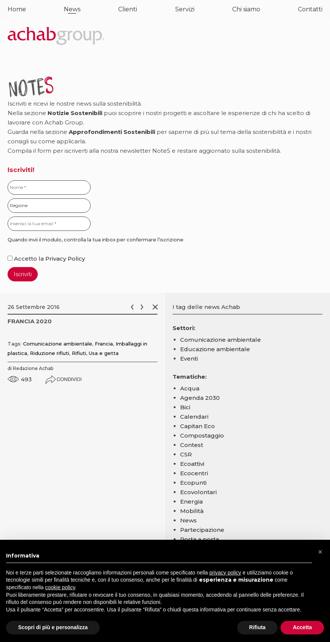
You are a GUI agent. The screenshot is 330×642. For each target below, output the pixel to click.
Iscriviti (23, 274)
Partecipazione (202, 529)
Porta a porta (199, 539)
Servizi (184, 9)
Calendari (194, 416)
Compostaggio (202, 435)
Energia (191, 501)
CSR (186, 454)
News (72, 9)
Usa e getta (104, 353)
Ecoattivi (192, 463)
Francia (104, 344)
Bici (185, 407)
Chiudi (157, 307)
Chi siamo (246, 9)
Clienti (127, 9)
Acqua (189, 388)
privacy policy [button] (225, 573)
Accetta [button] (302, 627)
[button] (320, 552)
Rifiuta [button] (257, 627)
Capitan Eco (197, 426)
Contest (191, 444)
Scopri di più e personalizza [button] (53, 627)
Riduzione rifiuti (49, 353)
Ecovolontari (198, 492)
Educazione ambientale (215, 349)
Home (17, 9)
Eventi (189, 358)
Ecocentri (194, 473)
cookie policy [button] (60, 587)
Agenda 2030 (200, 397)
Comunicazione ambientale (57, 344)
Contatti (310, 9)
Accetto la (26, 258)
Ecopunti (193, 482)
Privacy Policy (65, 258)
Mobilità (192, 511)
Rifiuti (79, 353)
